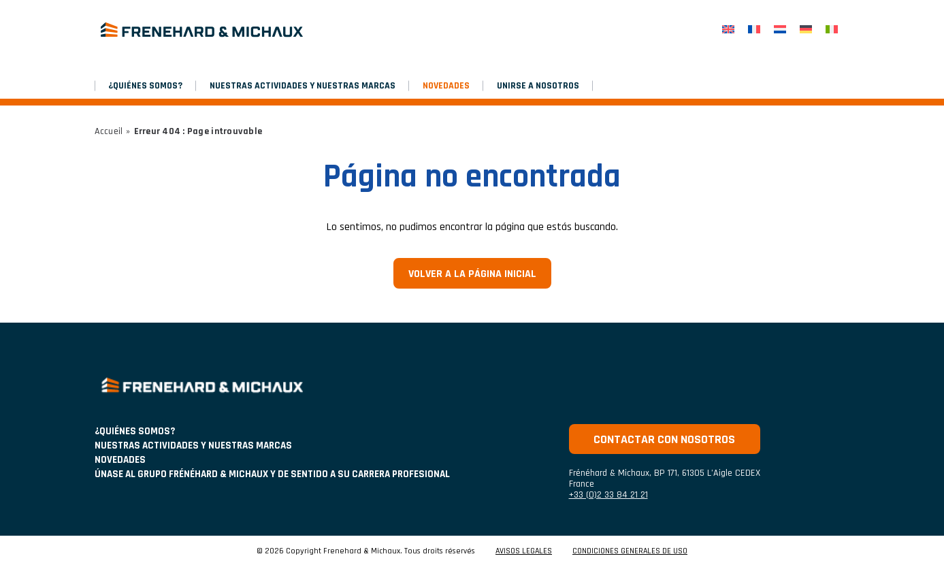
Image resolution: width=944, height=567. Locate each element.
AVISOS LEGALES (523, 551)
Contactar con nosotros (664, 439)
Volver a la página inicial (472, 274)
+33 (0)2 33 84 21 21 (608, 495)
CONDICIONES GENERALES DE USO (629, 551)
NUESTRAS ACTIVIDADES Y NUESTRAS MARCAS (302, 86)
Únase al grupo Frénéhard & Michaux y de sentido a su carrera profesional (272, 474)
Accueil (109, 131)
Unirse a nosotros (538, 86)
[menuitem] (728, 29)
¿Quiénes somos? (145, 86)
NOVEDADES (446, 86)
